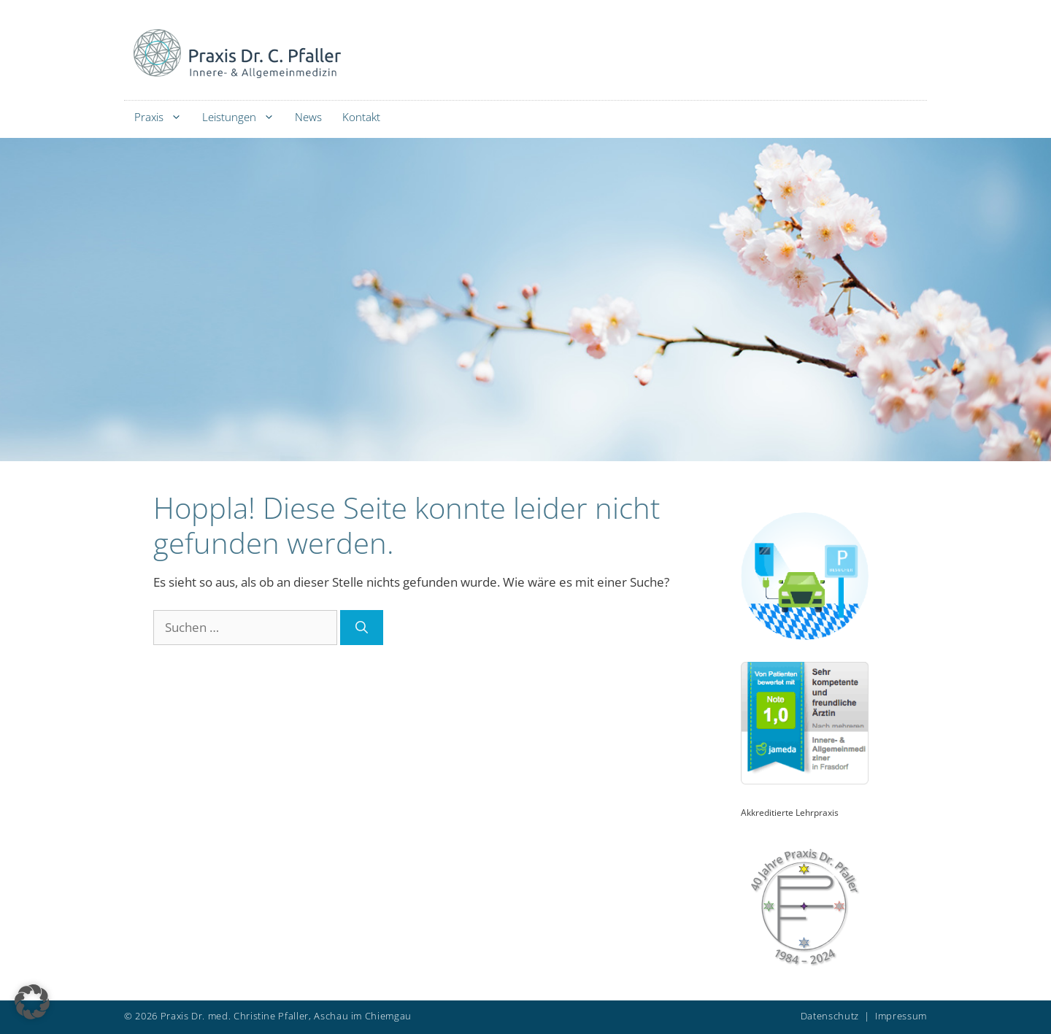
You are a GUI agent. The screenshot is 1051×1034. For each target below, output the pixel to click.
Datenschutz (830, 1015)
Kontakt (361, 116)
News (308, 116)
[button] (32, 1002)
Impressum (901, 1015)
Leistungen (243, 117)
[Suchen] (361, 627)
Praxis (163, 117)
